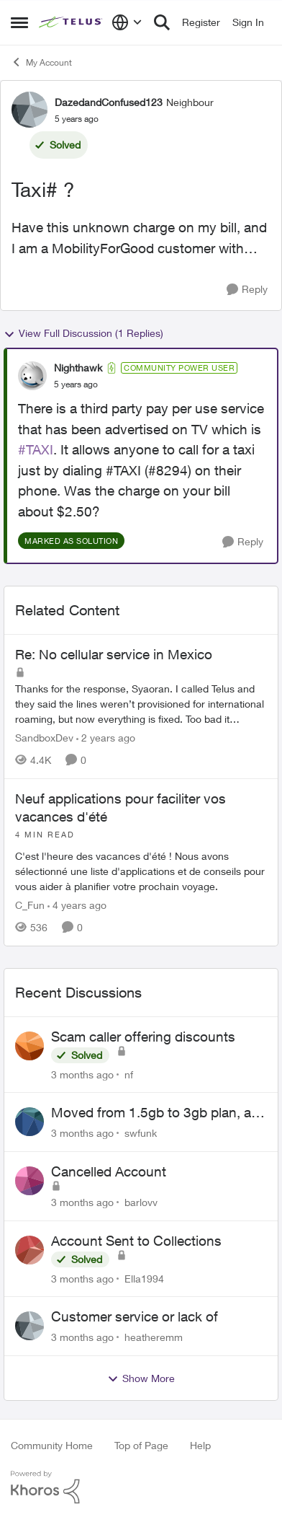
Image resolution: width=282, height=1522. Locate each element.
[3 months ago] (82, 1073)
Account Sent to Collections (136, 1241)
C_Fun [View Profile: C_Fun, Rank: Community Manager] (30, 905)
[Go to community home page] (71, 23)
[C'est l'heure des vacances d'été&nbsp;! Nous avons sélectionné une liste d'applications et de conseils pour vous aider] (141, 861)
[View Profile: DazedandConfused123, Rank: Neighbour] (29, 110)
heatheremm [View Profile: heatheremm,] (153, 1337)
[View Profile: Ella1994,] (29, 1250)
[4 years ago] (76, 904)
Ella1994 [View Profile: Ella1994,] (144, 1278)
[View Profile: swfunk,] (29, 1121)
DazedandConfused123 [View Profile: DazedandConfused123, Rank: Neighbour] (109, 102)
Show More (141, 1378)
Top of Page (141, 1445)
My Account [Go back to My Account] (41, 62)
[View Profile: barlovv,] (29, 1180)
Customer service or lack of (134, 1316)
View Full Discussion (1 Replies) (83, 333)
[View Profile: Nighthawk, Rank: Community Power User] (32, 375)
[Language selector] (127, 22)
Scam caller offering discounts (143, 1036)
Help (200, 1445)
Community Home (52, 1445)
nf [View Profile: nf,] (128, 1074)
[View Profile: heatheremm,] (29, 1325)
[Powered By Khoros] (141, 1487)
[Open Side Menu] (19, 22)
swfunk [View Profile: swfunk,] (140, 1133)
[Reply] (247, 289)
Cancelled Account (108, 1171)
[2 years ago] (105, 737)
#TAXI (35, 449)
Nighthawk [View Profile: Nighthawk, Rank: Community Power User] (78, 367)
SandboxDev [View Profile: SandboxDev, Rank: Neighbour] (44, 737)
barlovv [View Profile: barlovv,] (141, 1202)
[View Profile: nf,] (29, 1045)
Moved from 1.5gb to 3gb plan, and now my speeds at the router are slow (159, 1113)
